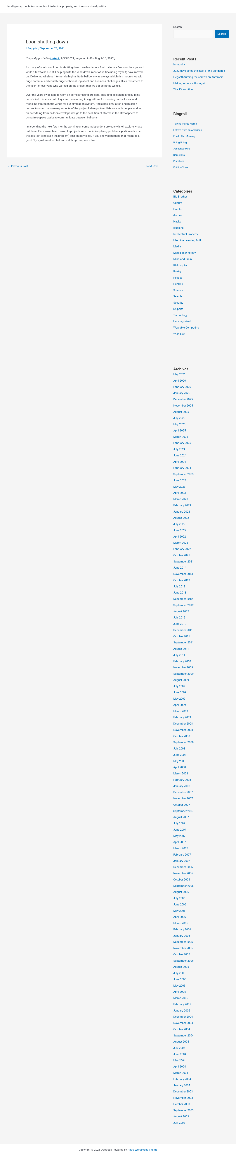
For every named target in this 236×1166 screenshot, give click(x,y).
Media (177, 246)
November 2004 (183, 1023)
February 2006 (182, 929)
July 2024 (179, 449)
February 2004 (182, 1079)
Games (177, 215)
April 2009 (179, 705)
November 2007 (183, 798)
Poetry (177, 271)
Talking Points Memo (186, 123)
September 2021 (183, 561)
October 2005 (181, 954)
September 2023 (183, 474)
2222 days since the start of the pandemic (199, 70)
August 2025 (181, 412)
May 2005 (179, 985)
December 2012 (183, 599)
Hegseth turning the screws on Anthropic (198, 77)
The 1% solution (183, 89)
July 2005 (179, 973)
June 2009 (179, 692)
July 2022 (179, 524)
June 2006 (179, 904)
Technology (180, 315)
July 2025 (179, 418)
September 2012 (183, 605)
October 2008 (181, 736)
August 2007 (181, 817)
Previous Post (18, 166)
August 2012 (181, 611)
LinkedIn (55, 58)
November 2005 (183, 948)
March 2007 (180, 848)
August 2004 (181, 1041)
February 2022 (182, 549)
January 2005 (181, 1010)
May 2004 (179, 1060)
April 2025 (179, 430)
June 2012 (179, 624)
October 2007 (181, 804)
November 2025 (183, 405)
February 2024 (182, 468)
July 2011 (179, 655)
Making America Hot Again (189, 83)
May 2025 (179, 424)
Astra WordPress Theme (142, 1149)
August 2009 (181, 680)
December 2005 (183, 942)
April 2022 (179, 536)
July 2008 (179, 748)
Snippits (33, 48)
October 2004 (181, 1029)
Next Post (154, 166)
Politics (177, 277)
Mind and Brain (182, 259)
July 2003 (179, 1122)
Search (177, 27)
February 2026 (182, 387)
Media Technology (184, 252)
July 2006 (179, 898)
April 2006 (179, 917)
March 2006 (180, 923)
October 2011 (181, 636)
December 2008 (183, 723)
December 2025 (183, 399)
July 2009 (179, 686)
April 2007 (179, 842)
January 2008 (181, 786)
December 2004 (183, 1016)
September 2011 (183, 642)
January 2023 (181, 511)
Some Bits (179, 155)
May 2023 (179, 486)
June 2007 (179, 829)
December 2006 (183, 867)
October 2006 (181, 879)
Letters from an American (189, 130)
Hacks (177, 221)
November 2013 (183, 574)
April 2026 (179, 380)
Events (177, 209)
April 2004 (179, 1066)
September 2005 (183, 960)
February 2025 (182, 443)
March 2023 (180, 499)
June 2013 (179, 592)
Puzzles (178, 284)
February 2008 (182, 779)
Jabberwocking (182, 148)
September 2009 (183, 673)
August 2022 (181, 517)
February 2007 (182, 854)
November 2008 (183, 730)
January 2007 (181, 861)
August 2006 (181, 892)
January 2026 (181, 393)
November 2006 (183, 873)
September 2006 (183, 886)
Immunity (179, 64)
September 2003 (183, 1110)
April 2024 (179, 461)
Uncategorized (182, 321)
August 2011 (181, 648)
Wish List (179, 334)
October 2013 (181, 580)
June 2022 (179, 530)
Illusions (178, 228)
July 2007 (179, 823)
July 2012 (179, 617)
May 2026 (179, 374)
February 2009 (182, 717)
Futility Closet (181, 167)
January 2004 (181, 1085)
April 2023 (179, 492)
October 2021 (181, 555)
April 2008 (179, 767)
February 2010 (182, 661)
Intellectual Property (185, 234)
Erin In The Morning (185, 136)
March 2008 (180, 773)
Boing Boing (180, 142)
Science (178, 290)
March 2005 (180, 998)
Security (178, 302)
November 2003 (183, 1097)
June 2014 (179, 567)
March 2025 (180, 436)
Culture (177, 203)
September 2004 (183, 1035)
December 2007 (183, 792)
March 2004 (180, 1073)
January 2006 (181, 935)
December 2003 (183, 1091)
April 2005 (179, 991)
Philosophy (180, 265)
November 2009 (183, 667)
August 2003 (181, 1116)
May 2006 (179, 910)
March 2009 (180, 711)
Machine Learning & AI (187, 240)
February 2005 (182, 1004)
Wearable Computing (186, 327)
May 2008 (179, 761)
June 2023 (179, 480)
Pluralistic (179, 161)
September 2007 (183, 811)
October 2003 (181, 1104)
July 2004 (179, 1048)
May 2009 (179, 698)
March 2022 (180, 542)
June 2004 (179, 1054)
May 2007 (179, 836)
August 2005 (181, 966)
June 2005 (179, 979)
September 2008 (183, 742)
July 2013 (179, 586)
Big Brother (180, 196)
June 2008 (179, 755)
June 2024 (179, 455)
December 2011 (183, 630)
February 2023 (182, 505)
